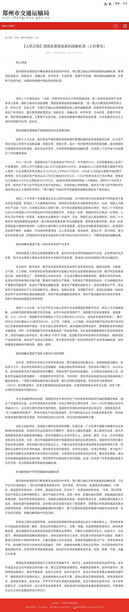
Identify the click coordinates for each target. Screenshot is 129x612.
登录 (125, 3)
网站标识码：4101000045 (37, 607)
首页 (10, 37)
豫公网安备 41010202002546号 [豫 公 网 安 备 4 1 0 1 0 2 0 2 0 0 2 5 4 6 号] (88, 607)
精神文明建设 (27, 37)
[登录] (124, 3)
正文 (37, 37)
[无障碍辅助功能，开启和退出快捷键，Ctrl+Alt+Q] (108, 4)
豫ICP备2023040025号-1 (60, 607)
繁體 (117, 3)
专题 (16, 37)
